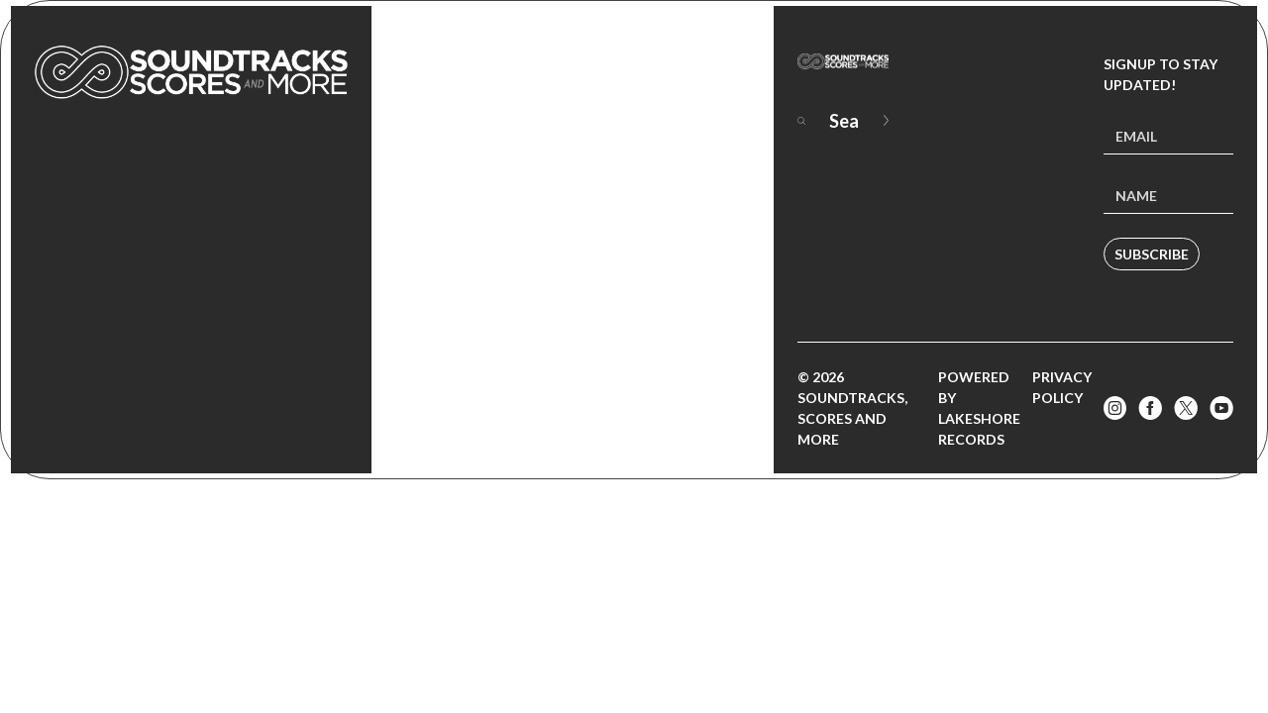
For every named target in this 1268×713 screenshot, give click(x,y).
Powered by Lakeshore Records (979, 408)
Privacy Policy (1062, 387)
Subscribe (1151, 254)
